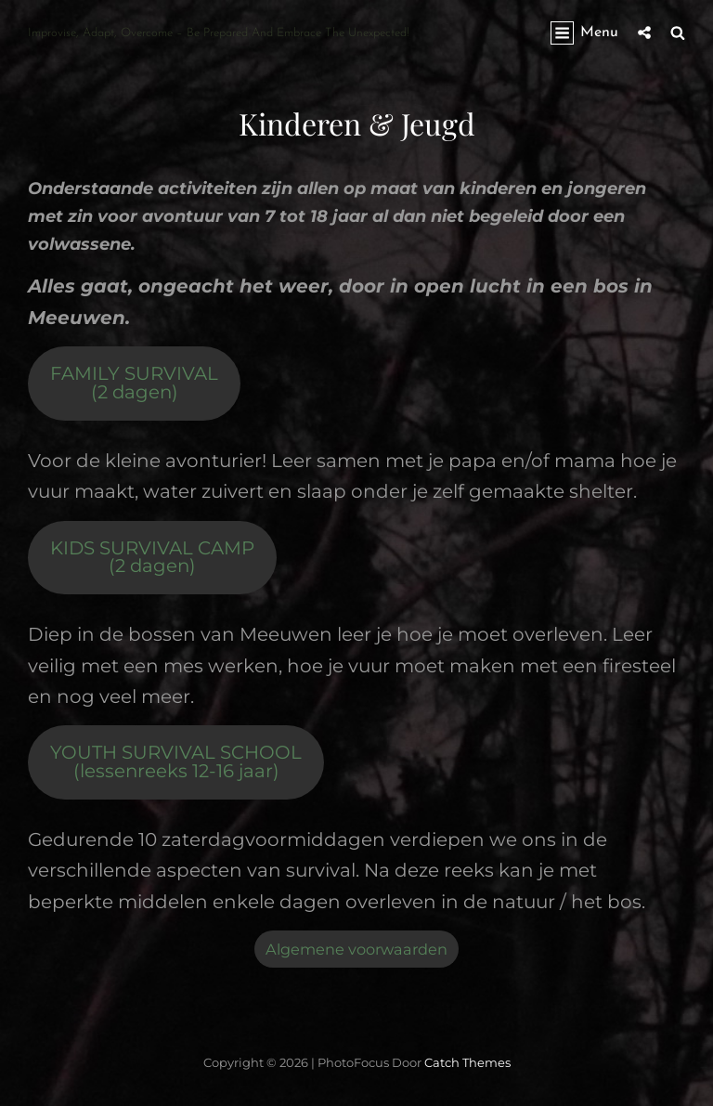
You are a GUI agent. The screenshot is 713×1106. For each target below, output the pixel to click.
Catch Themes (467, 1062)
